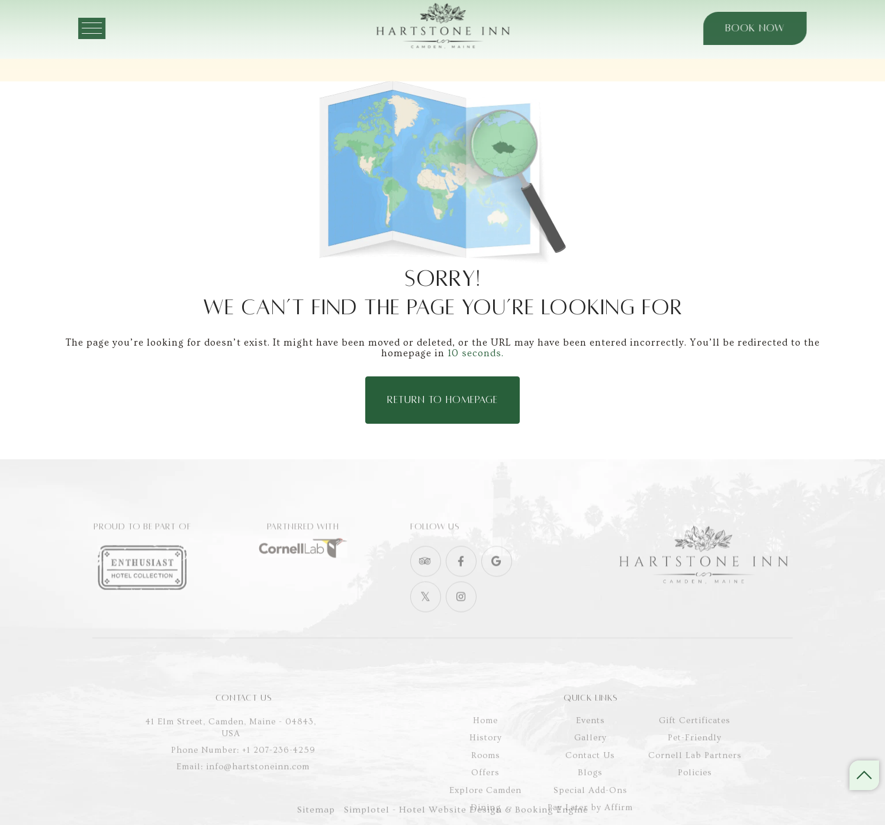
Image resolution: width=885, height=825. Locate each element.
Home (485, 755)
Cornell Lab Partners (695, 790)
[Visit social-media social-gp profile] (496, 583)
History (485, 773)
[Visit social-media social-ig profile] (461, 619)
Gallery (590, 773)
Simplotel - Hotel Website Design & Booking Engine (466, 816)
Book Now (735, 28)
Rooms (485, 790)
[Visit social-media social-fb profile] (461, 583)
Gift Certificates (694, 755)
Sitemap (316, 816)
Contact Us (590, 790)
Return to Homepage (442, 400)
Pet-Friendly (695, 773)
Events (590, 755)
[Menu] (111, 28)
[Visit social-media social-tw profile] (425, 619)
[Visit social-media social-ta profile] (425, 583)
